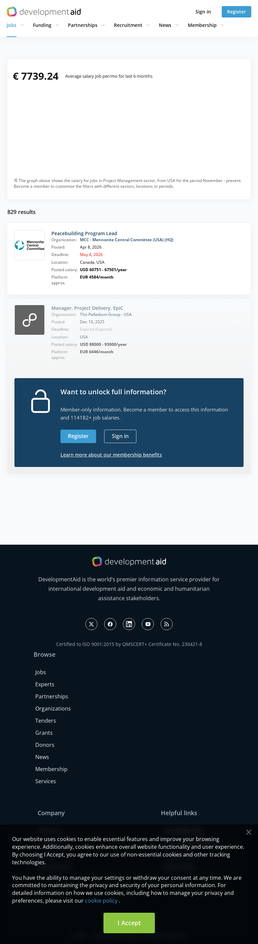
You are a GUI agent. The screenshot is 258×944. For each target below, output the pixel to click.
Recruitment (128, 25)
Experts (44, 684)
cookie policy (101, 900)
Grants (44, 732)
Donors (44, 745)
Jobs (11, 25)
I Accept (129, 923)
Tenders (45, 720)
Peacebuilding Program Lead (84, 233)
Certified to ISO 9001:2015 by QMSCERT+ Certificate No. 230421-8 (129, 644)
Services (45, 781)
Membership (202, 25)
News (165, 25)
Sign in (203, 11)
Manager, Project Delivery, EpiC (87, 308)
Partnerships (82, 25)
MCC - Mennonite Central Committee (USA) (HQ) (126, 240)
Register (236, 11)
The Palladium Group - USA (106, 314)
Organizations (53, 708)
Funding (42, 25)
